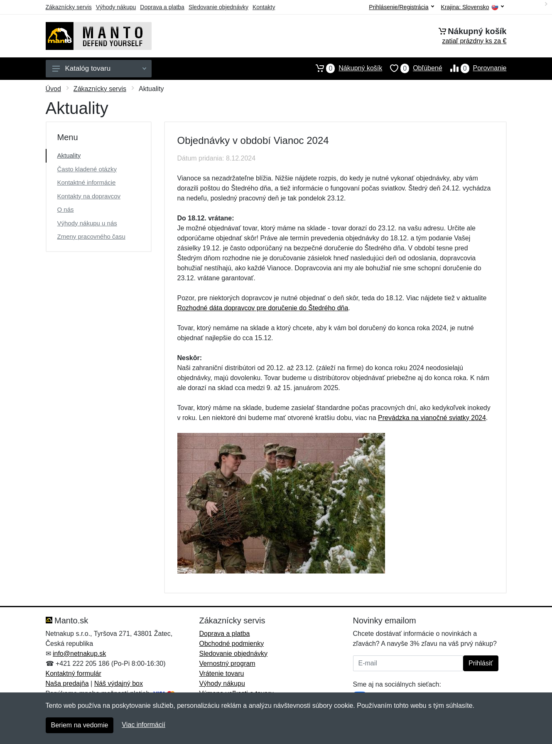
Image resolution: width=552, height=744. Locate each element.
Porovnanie (474, 68)
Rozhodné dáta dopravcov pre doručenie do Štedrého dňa (262, 307)
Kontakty (264, 7)
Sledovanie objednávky (218, 7)
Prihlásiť (481, 663)
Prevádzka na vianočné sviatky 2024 (432, 417)
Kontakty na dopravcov (89, 196)
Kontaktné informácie (86, 182)
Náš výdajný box (118, 683)
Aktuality (69, 155)
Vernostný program (227, 663)
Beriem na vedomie (79, 725)
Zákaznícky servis (69, 7)
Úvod (53, 88)
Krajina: (472, 7)
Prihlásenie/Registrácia (401, 7)
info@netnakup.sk (79, 653)
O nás (65, 209)
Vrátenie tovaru (221, 673)
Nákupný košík (345, 68)
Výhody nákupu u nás (87, 223)
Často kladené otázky (87, 169)
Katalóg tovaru (99, 68)
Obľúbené (412, 68)
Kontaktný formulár (73, 673)
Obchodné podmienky (231, 643)
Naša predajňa (67, 683)
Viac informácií (143, 724)
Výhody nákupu (116, 7)
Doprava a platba (162, 7)
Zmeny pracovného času (91, 236)
